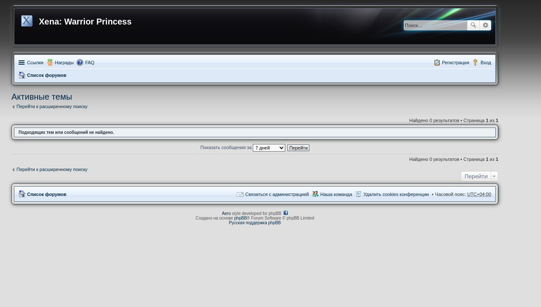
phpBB (240, 218)
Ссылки (35, 62)
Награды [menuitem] (64, 62)
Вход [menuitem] (486, 62)
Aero (226, 213)
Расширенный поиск (485, 25)
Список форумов (46, 75)
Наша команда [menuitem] (336, 194)
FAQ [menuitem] (89, 62)
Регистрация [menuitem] (455, 62)
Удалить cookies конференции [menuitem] (396, 194)
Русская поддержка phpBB (255, 222)
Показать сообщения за (242, 147)
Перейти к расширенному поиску (51, 106)
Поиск (473, 25)
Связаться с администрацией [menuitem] (277, 194)
